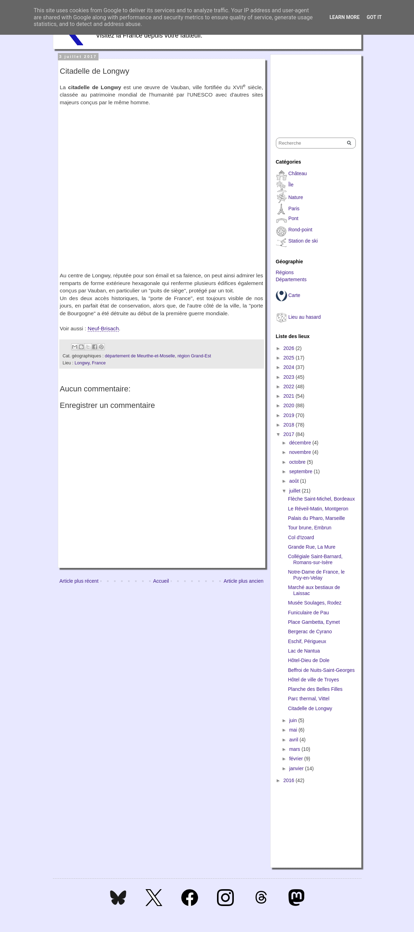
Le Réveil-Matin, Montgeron (318, 508)
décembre (300, 442)
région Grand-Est (194, 355)
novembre (300, 452)
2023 (289, 377)
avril (294, 739)
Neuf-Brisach (103, 328)
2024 (289, 367)
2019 (289, 415)
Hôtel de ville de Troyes (313, 679)
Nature (295, 197)
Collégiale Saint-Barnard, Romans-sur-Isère (315, 559)
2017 (289, 434)
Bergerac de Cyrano (310, 631)
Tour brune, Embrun (309, 527)
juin (293, 720)
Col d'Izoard (301, 537)
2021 (289, 396)
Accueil (161, 581)
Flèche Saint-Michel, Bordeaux (321, 499)
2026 (289, 348)
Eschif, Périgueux (307, 641)
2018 (289, 425)
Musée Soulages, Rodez (314, 603)
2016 (289, 780)
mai (293, 730)
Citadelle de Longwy (310, 708)
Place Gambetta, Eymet (314, 622)
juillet (295, 491)
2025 (289, 358)
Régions (285, 272)
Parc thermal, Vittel (308, 698)
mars (295, 749)
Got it (374, 17)
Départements (291, 279)
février (296, 758)
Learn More (345, 17)
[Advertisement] (311, 90)
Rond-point (300, 229)
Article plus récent (79, 581)
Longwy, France (90, 363)
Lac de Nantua (304, 651)
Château (297, 173)
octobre (298, 462)
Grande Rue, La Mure (311, 547)
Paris (293, 208)
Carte (294, 295)
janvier (297, 768)
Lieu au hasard (304, 317)
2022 (289, 386)
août (294, 481)
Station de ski (303, 241)
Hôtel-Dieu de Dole (308, 660)
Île (290, 184)
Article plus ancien (244, 581)
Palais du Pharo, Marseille (316, 518)
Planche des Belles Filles (315, 689)
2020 (289, 405)
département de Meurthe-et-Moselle (140, 355)
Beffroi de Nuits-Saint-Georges (321, 670)
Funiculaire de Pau (308, 612)
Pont (293, 218)
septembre (301, 471)
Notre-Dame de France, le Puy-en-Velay (316, 575)
